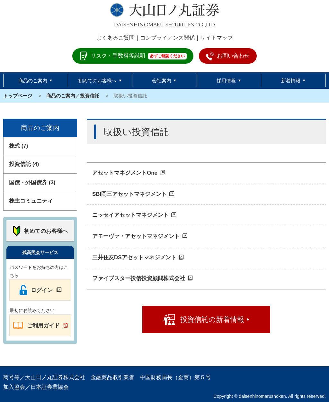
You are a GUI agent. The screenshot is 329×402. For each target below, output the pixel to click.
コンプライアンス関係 (167, 38)
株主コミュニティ (31, 201)
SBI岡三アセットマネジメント (129, 194)
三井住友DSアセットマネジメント (134, 257)
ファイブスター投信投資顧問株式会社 (138, 278)
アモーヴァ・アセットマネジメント (136, 236)
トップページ (17, 95)
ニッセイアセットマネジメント (130, 215)
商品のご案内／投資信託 (72, 95)
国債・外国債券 (32, 182)
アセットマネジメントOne (124, 173)
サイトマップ (216, 38)
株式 (18, 146)
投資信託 (24, 164)
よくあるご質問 (115, 38)
